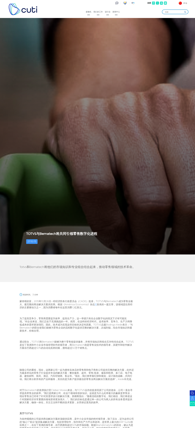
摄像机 (88, 12)
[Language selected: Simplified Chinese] (182, 3)
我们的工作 (98, 12)
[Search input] (174, 12)
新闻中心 (116, 12)
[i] (96, 304)
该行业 (107, 12)
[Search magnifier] (185, 12)
